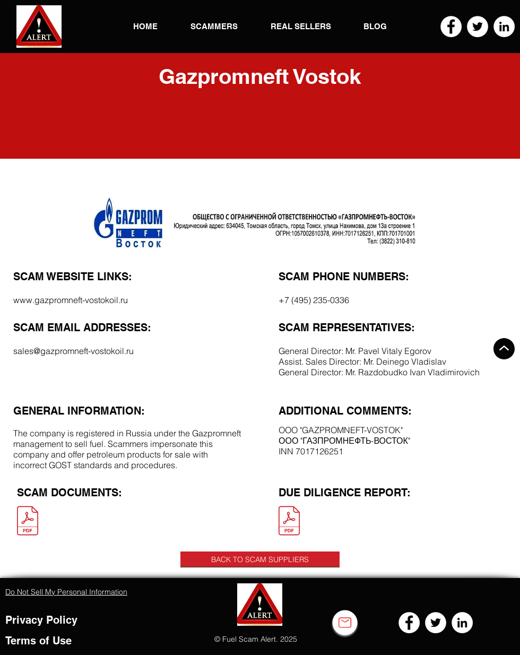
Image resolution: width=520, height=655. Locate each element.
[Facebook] (451, 26)
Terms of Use (38, 640)
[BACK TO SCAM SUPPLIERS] (260, 559)
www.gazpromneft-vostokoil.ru (70, 300)
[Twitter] (477, 26)
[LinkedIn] (504, 26)
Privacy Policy (41, 620)
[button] (39, 26)
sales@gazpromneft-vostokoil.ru (73, 351)
